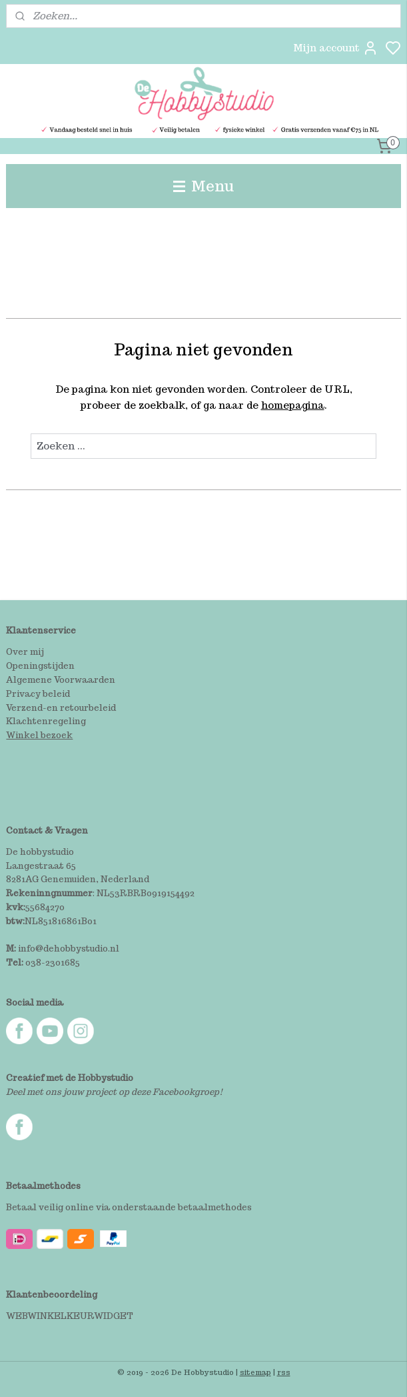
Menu (203, 185)
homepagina (292, 405)
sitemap (255, 1372)
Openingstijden (40, 665)
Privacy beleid (38, 694)
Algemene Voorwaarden (60, 679)
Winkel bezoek (39, 735)
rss (283, 1372)
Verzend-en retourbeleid (61, 708)
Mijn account (335, 48)
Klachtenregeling (46, 721)
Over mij (25, 651)
